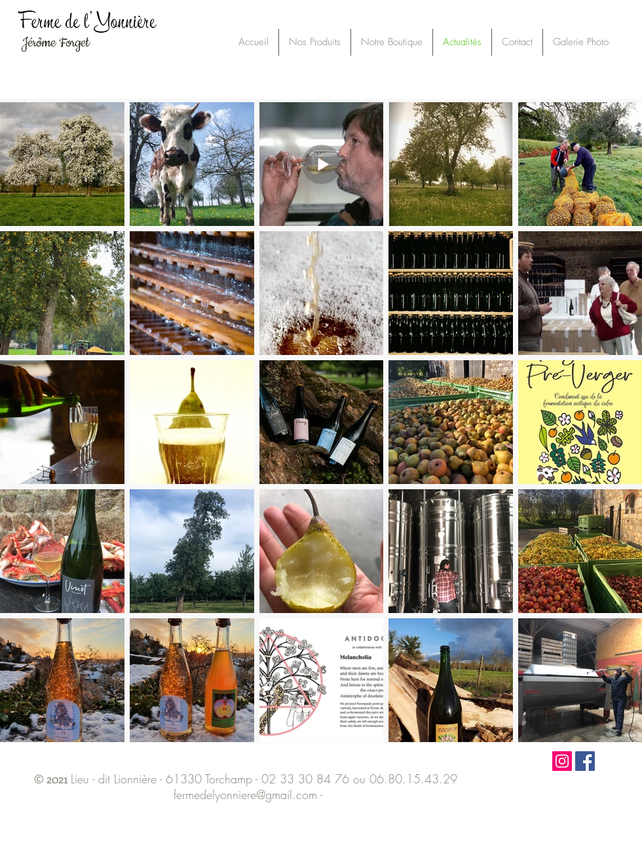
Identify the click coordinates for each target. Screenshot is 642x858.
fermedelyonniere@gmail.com (245, 794)
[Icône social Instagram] (562, 761)
